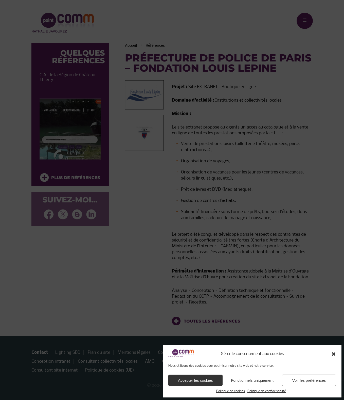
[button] (333, 354)
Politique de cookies (230, 391)
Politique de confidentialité (266, 391)
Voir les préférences (309, 380)
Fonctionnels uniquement (252, 380)
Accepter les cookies (195, 380)
